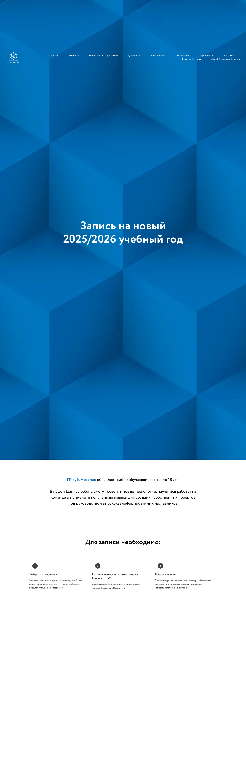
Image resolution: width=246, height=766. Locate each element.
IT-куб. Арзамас (81, 480)
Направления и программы (103, 55)
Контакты (229, 55)
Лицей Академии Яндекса (225, 59)
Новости (74, 55)
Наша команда (158, 55)
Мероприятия (206, 55)
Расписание (182, 55)
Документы (134, 55)
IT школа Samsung (191, 59)
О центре (53, 55)
